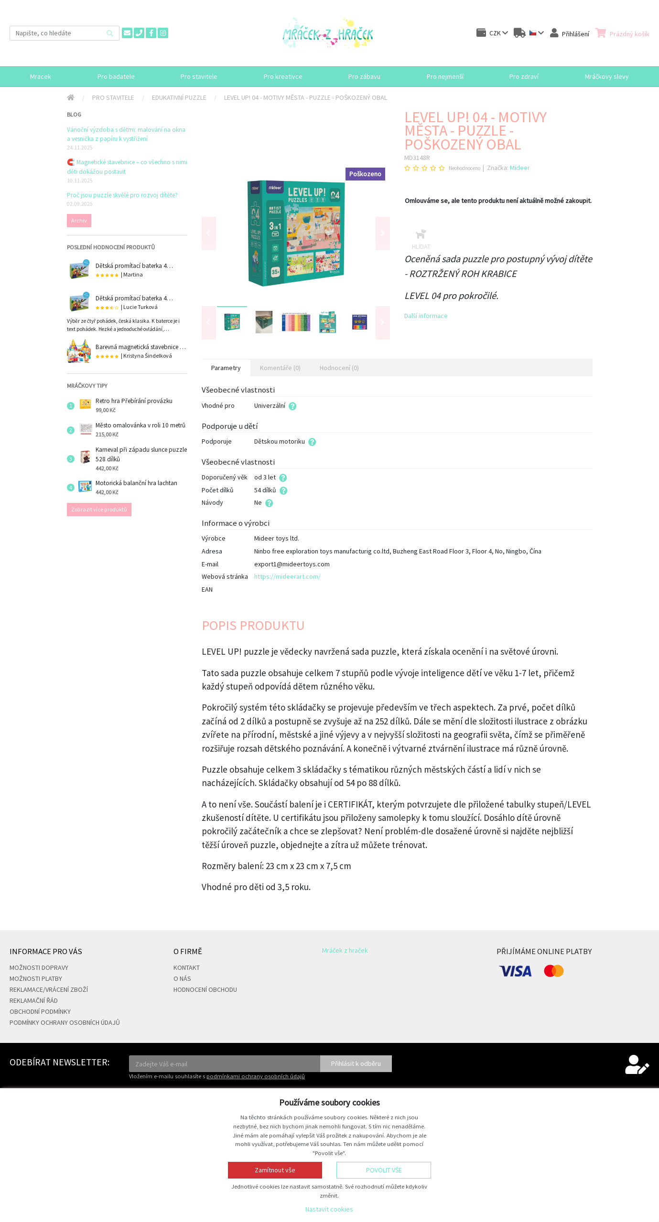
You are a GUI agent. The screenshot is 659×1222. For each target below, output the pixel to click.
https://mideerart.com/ (287, 576)
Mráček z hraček (345, 950)
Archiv (79, 220)
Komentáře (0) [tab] (280, 367)
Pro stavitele (113, 97)
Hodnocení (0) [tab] (339, 367)
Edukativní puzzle (179, 97)
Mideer (520, 167)
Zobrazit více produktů (99, 509)
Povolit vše (384, 1170)
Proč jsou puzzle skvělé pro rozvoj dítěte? (122, 195)
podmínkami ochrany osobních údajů (255, 1076)
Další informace (426, 315)
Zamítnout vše (275, 1170)
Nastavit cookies (329, 1209)
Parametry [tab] (226, 367)
